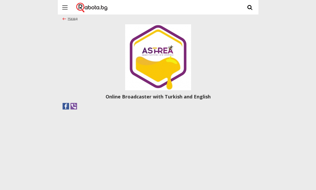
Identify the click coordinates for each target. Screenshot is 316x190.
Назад (72, 18)
